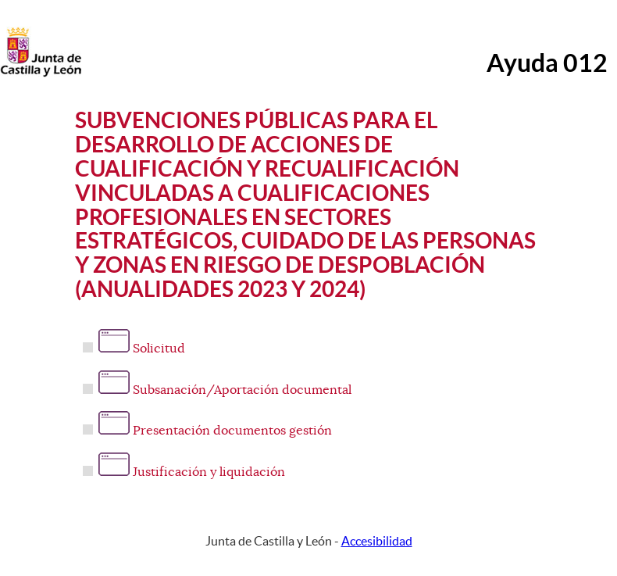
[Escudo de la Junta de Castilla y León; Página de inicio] (40, 73)
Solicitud (141, 348)
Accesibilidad (376, 541)
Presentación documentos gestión (215, 430)
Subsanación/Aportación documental (224, 390)
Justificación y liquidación (191, 472)
